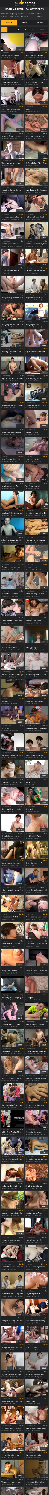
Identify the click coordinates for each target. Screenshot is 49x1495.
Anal (37, 58)
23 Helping (29, 997)
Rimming (39, 354)
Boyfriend (15, 219)
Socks (14, 892)
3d (28, 273)
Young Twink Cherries (9, 971)
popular (9, 23)
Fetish (38, 838)
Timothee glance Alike (33, 1213)
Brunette (30, 354)
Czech (38, 515)
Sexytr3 (28, 109)
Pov (45, 515)
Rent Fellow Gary (31, 432)
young (14, 13)
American (39, 973)
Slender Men (30, 1401)
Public (29, 327)
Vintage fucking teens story (11, 1482)
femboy (31, 13)
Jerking (44, 650)
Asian (38, 111)
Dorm (29, 731)
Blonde (14, 111)
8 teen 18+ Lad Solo (32, 459)
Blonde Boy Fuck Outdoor (10, 1024)
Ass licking (12, 58)
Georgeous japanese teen (10, 1240)
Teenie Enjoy (30, 782)
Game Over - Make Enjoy (34, 701)
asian (23, 13)
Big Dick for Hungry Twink (34, 217)
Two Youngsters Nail (32, 486)
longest (40, 23)
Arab (11, 246)
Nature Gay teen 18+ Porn (34, 863)
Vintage (40, 569)
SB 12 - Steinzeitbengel (33, 1186)
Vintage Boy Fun (31, 567)
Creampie (6, 1215)
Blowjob (30, 138)
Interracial (16, 650)
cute (5, 16)
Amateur (30, 58)
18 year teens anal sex (9, 594)
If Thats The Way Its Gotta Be (35, 405)
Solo (28, 461)
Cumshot (16, 327)
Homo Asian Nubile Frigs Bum (12, 1294)
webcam (20, 16)
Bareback (15, 138)
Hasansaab (29, 809)
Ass (4, 58)
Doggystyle (7, 1484)
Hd (37, 408)
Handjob (30, 408)
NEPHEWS (5, 728)
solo (11, 16)
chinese (39, 16)
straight (30, 16)
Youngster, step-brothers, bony (12, 298)
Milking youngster (31, 648)
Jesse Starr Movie (31, 1347)
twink (39, 13)
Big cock (6, 111)
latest (24, 23)
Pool (13, 165)
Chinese (18, 1054)
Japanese (13, 1242)
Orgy (12, 677)
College (38, 138)
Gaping (14, 461)
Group (5, 677)
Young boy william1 (32, 324)
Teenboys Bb (5, 701)
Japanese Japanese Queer (34, 755)
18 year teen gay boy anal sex (36, 1159)
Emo (37, 85)
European (40, 542)
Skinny (38, 381)
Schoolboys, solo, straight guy (12, 997)
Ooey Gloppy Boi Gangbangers (36, 917)
